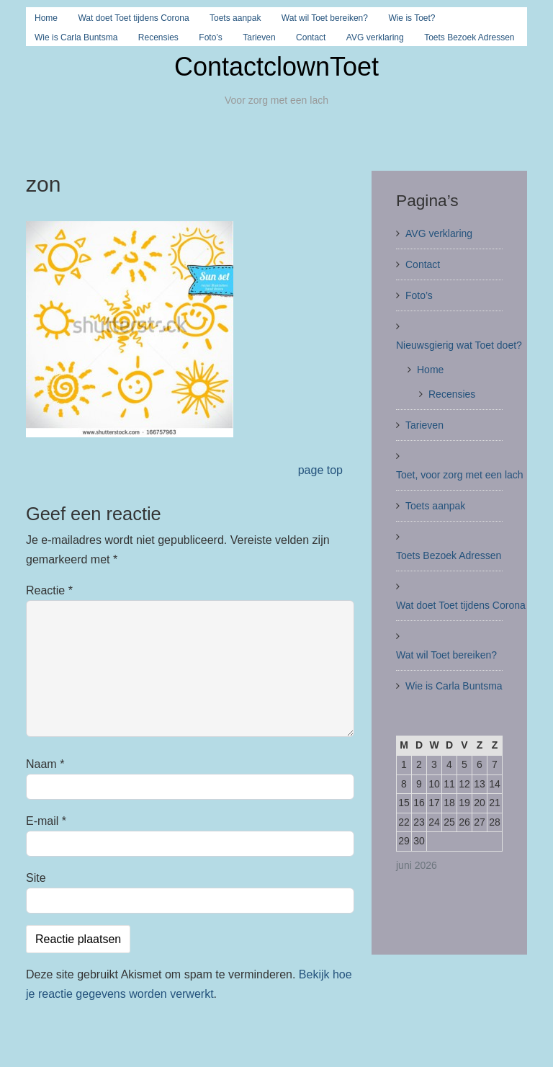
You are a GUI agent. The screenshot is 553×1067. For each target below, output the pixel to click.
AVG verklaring (375, 37)
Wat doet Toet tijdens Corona (133, 18)
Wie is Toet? (411, 18)
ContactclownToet (276, 66)
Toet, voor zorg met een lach (459, 475)
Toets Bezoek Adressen (469, 37)
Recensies (158, 37)
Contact (310, 37)
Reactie (49, 590)
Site (36, 878)
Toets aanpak (235, 18)
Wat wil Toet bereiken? (325, 18)
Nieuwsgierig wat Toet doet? (459, 345)
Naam (45, 764)
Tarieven (259, 37)
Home (46, 18)
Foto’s (210, 37)
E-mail (46, 821)
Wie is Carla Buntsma (76, 37)
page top (320, 470)
